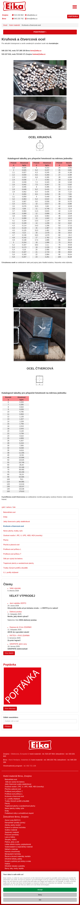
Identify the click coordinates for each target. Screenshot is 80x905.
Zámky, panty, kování (13, 825)
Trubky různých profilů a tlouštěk (15, 568)
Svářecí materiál (11, 830)
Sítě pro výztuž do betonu (12, 558)
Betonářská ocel (9, 512)
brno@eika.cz (31, 19)
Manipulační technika (13, 854)
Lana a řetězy (10, 837)
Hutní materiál (14, 25)
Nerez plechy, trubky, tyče (13, 531)
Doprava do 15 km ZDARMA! (21, 627)
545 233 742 (17, 19)
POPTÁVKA (73, 16)
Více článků (9, 653)
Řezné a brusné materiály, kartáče (17, 856)
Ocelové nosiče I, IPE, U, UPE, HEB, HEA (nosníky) (22, 535)
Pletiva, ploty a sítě (12, 842)
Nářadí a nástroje (11, 849)
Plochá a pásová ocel (11, 545)
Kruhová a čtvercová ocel (13, 526)
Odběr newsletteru (10, 717)
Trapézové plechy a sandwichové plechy (18, 563)
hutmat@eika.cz (39, 54)
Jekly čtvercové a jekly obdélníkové (16, 521)
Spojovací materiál (12, 832)
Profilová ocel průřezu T (12, 554)
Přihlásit (8, 726)
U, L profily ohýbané (10, 572)
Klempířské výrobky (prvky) (15, 823)
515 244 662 (17, 15)
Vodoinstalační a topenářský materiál (18, 847)
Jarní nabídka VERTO (18, 603)
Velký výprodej (15, 588)
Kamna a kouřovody (12, 851)
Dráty (5, 517)
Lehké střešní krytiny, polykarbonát (18, 844)
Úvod (5, 25)
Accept (40, 890)
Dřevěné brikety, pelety (13, 859)
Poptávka (9, 664)
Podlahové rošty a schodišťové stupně (19, 813)
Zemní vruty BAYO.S (12, 820)
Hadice (7, 864)
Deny (40, 895)
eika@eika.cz (31, 15)
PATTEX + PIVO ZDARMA (19, 635)
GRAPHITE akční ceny (18, 644)
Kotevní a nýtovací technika (15, 827)
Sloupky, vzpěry (11, 839)
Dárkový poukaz (16, 612)
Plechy (5, 540)
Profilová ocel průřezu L (12, 549)
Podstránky (40, 32)
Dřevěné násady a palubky (15, 866)
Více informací (10, 708)
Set (40, 900)
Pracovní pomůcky (12, 835)
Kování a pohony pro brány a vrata (18, 861)
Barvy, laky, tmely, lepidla (14, 868)
